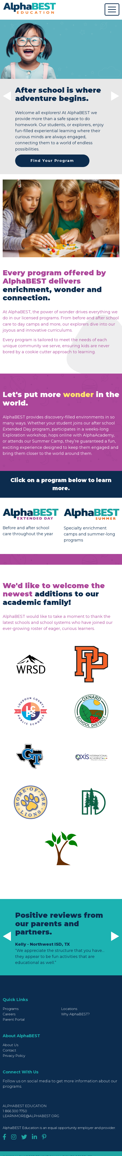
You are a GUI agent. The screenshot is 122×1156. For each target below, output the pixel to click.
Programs (11, 1009)
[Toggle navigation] (112, 9)
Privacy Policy (14, 1056)
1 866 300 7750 (15, 1111)
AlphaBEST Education (25, 1106)
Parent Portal (14, 1019)
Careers (9, 1014)
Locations (69, 1009)
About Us (10, 1045)
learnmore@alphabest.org (31, 1116)
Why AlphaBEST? (75, 1014)
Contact (9, 1050)
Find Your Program (52, 161)
